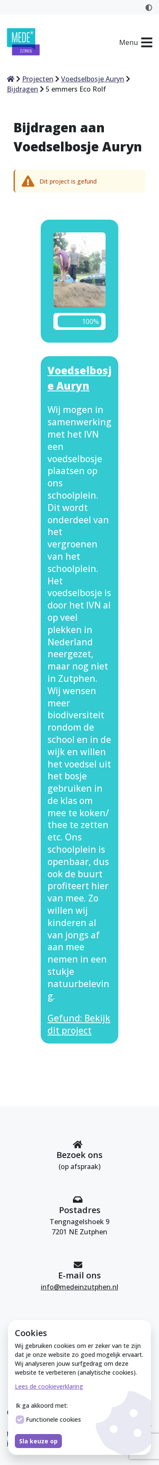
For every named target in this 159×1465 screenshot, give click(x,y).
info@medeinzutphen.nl (79, 1287)
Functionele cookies (48, 1419)
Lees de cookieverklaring (49, 1386)
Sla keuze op (38, 1441)
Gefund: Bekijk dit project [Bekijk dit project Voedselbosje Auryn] (78, 1024)
